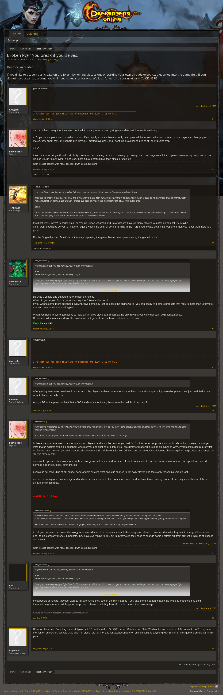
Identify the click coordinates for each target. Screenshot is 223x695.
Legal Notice (195, 686)
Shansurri (36, 174)
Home (211, 686)
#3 (213, 243)
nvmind (13, 399)
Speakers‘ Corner (27, 59)
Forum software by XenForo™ (79, 691)
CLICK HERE (149, 78)
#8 (213, 618)
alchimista (15, 281)
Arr (11, 585)
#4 (213, 329)
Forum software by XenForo (29, 691)
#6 (213, 410)
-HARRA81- (15, 207)
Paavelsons (15, 151)
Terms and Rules (197, 691)
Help (204, 686)
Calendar (33, 34)
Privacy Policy (213, 691)
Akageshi (49, 59)
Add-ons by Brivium (131, 691)
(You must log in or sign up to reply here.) (197, 664)
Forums (16, 34)
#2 (213, 169)
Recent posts (15, 40)
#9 (213, 648)
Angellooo (14, 650)
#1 (213, 119)
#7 (213, 553)
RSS (216, 686)
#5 (213, 367)
